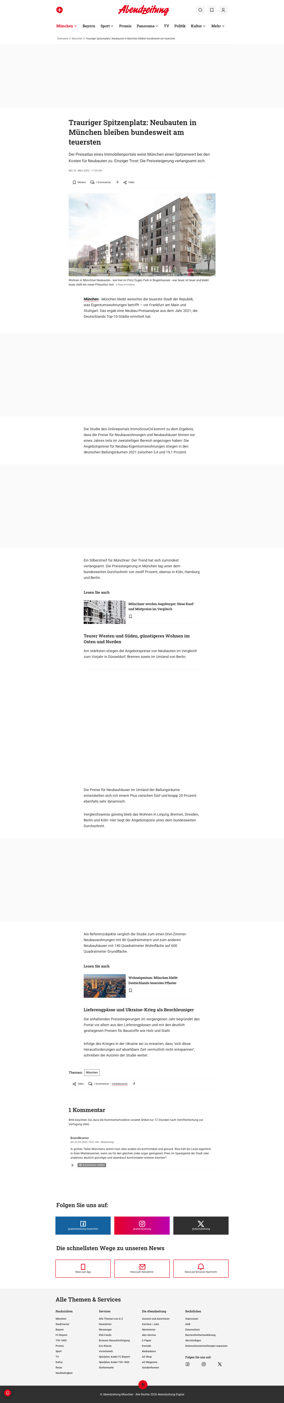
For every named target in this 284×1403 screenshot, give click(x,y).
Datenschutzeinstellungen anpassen (206, 1345)
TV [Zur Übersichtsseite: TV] (166, 26)
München (77, 38)
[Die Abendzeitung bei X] (201, 1226)
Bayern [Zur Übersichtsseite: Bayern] (89, 26)
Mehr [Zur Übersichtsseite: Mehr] (216, 26)
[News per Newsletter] (142, 1269)
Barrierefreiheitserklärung (200, 1335)
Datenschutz (192, 1329)
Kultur (59, 1362)
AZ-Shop (147, 1356)
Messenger (105, 1329)
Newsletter (105, 1324)
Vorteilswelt (106, 1351)
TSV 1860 (61, 1340)
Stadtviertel (62, 1324)
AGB (187, 1324)
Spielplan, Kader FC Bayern (114, 1356)
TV (57, 1356)
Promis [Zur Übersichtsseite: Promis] (125, 26)
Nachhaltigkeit (64, 1373)
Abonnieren (148, 1329)
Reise (59, 1367)
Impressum (191, 1318)
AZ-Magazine (149, 1362)
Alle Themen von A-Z (111, 1318)
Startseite (62, 38)
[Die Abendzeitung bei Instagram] (142, 1226)
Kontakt (146, 1345)
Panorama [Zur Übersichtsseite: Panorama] (145, 26)
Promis (60, 1345)
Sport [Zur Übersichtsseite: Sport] (105, 26)
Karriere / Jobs (150, 1324)
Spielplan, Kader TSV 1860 (114, 1362)
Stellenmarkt (106, 1367)
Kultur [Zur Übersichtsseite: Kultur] (196, 26)
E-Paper (146, 1340)
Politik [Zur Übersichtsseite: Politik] (180, 26)
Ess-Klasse (105, 1345)
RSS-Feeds (105, 1335)
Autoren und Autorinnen (156, 1318)
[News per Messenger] (83, 1269)
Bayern (60, 1329)
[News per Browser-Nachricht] (201, 1269)
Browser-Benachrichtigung (114, 1340)
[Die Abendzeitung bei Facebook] (83, 1226)
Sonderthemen (150, 1367)
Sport (59, 1351)
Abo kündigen (193, 1340)
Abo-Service (149, 1335)
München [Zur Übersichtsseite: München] (64, 26)
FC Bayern (61, 1335)
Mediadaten (149, 1351)
